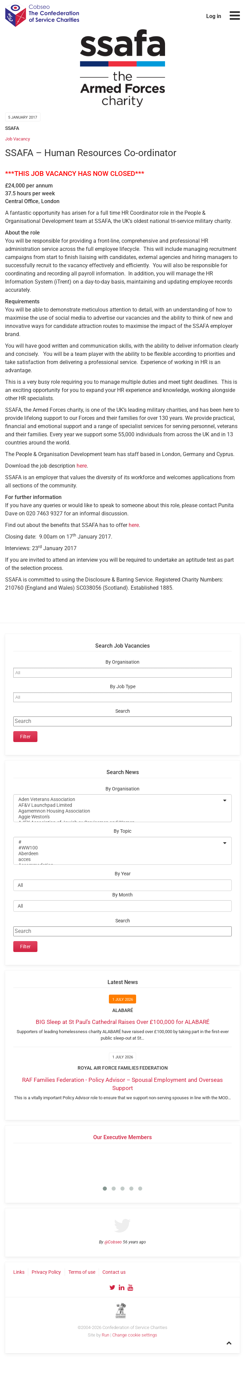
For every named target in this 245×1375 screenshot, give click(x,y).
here (82, 466)
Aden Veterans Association (118, 799)
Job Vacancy (17, 138)
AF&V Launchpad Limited (118, 805)
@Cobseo (113, 1242)
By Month (122, 895)
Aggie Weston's (118, 817)
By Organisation (122, 662)
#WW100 (118, 848)
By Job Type (122, 687)
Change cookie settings (134, 1335)
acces (118, 859)
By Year (123, 874)
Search (122, 711)
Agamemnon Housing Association (118, 811)
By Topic (122, 831)
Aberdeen (118, 854)
